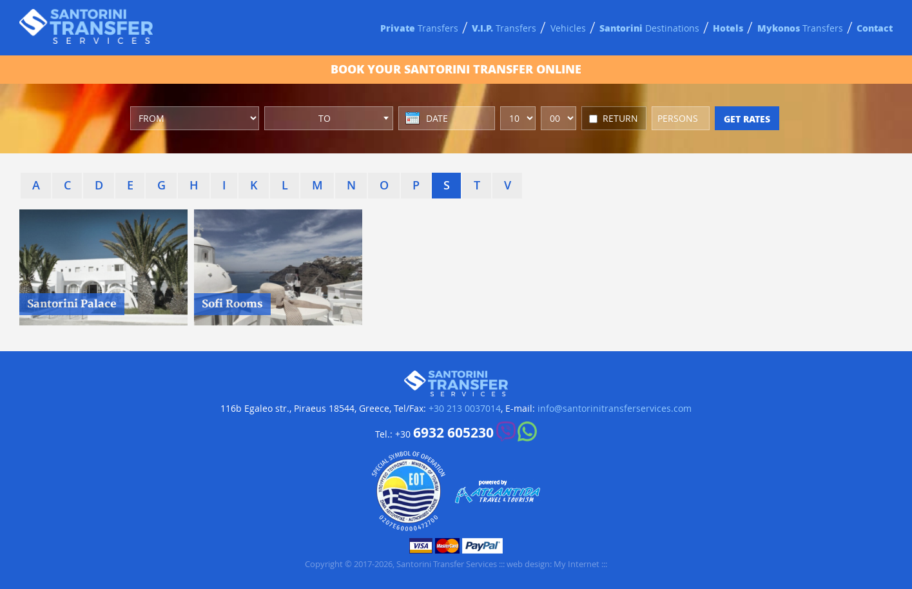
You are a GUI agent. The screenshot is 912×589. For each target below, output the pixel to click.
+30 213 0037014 (465, 408)
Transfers (419, 28)
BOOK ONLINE (456, 69)
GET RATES (747, 118)
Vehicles (568, 28)
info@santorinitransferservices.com (615, 408)
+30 (444, 432)
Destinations (649, 28)
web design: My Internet (553, 564)
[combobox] (328, 118)
